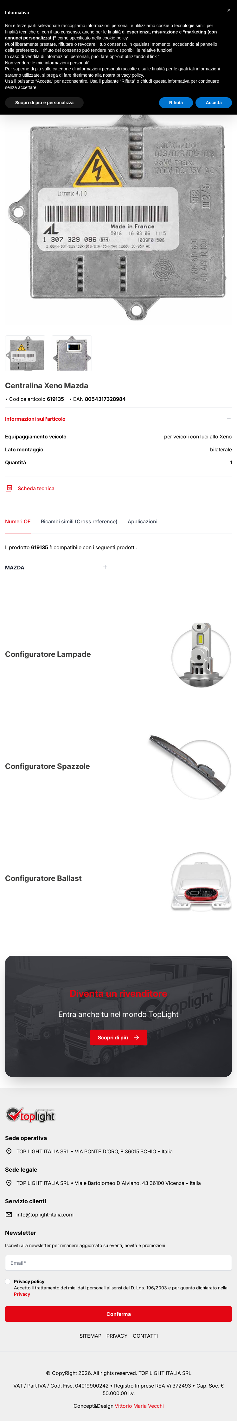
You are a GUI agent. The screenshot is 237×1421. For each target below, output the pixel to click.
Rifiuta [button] (176, 102)
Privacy (22, 1294)
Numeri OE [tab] (18, 521)
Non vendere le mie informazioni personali (46, 62)
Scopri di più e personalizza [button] (44, 102)
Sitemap (90, 1336)
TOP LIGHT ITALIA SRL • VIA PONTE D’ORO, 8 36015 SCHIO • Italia (94, 1151)
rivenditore (118, 993)
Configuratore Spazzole (47, 766)
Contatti (145, 1336)
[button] (229, 10)
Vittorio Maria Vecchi (139, 1406)
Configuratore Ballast (43, 878)
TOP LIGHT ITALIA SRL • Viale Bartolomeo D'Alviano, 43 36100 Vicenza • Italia (108, 1183)
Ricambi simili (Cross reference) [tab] (79, 521)
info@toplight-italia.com (45, 1214)
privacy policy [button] (130, 75)
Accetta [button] (214, 102)
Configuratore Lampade (48, 654)
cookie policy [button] (114, 37)
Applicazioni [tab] (142, 521)
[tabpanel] (118, 561)
